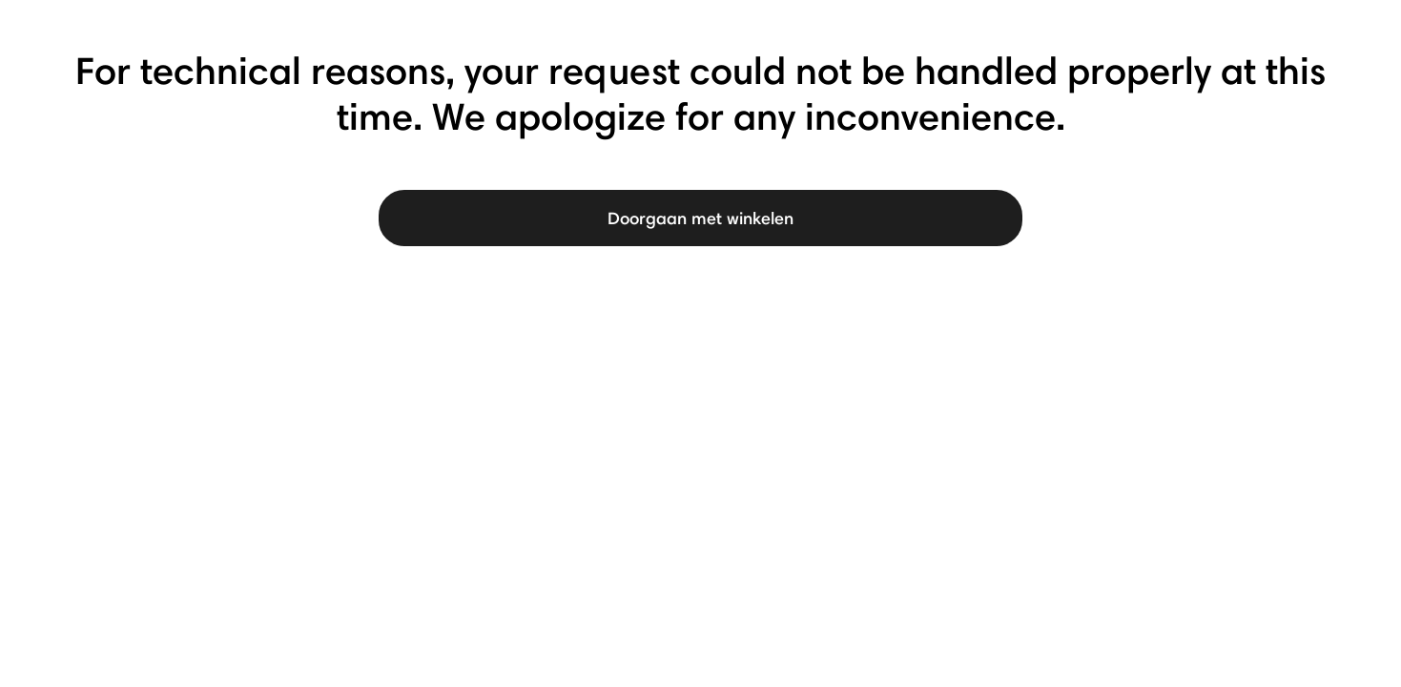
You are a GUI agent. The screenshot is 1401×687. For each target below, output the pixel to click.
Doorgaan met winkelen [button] (700, 218)
